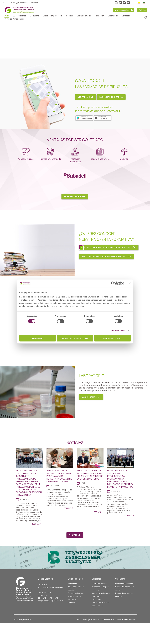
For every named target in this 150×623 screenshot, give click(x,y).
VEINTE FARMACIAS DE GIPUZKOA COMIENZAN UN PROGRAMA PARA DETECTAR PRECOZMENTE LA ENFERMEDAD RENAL (59, 476)
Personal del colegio (76, 593)
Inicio (6, 16)
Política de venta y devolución (127, 620)
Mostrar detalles (118, 330)
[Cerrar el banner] (130, 283)
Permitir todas (112, 338)
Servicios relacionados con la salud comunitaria (101, 596)
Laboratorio (113, 16)
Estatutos (72, 599)
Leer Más (36, 524)
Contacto (126, 16)
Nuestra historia (74, 596)
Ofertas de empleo (99, 583)
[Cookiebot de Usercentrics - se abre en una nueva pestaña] (113, 283)
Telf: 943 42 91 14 (44, 592)
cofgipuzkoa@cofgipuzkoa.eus (25, 2)
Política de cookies (108, 620)
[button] (4, 40)
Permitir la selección (75, 338)
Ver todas (74, 535)
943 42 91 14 (7, 2)
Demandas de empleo (100, 587)
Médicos (118, 596)
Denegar (37, 338)
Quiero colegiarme (74, 196)
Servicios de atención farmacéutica (100, 604)
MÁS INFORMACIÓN (91, 397)
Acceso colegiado (125, 10)
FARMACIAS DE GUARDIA (111, 97)
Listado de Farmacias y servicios (124, 588)
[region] (75, 39)
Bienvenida (72, 583)
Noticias (69, 16)
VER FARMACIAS (85, 97)
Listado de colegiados (124, 593)
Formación (99, 16)
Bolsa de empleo (84, 16)
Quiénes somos (19, 16)
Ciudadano (34, 16)
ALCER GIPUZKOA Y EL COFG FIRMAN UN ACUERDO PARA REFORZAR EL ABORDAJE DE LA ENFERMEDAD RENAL (90, 474)
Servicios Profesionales (14, 19)
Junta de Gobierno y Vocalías (76, 588)
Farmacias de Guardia (124, 583)
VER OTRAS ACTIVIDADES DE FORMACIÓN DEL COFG (106, 256)
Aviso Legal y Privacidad (91, 620)
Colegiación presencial (52, 16)
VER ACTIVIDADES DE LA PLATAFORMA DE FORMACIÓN (110, 247)
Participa (142, 10)
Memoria (71, 602)
